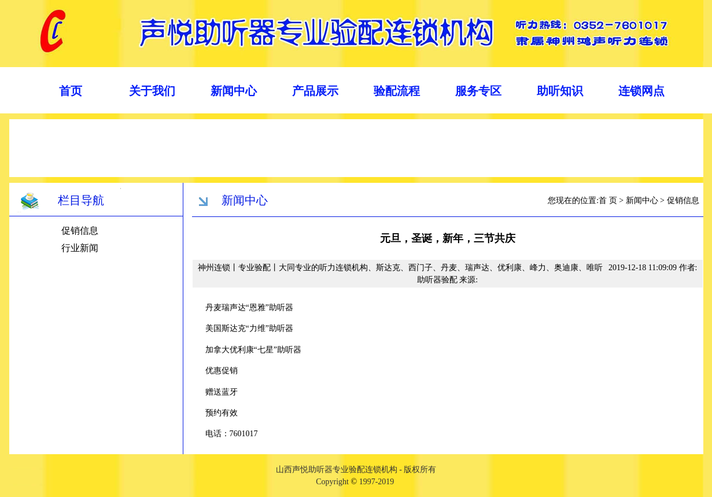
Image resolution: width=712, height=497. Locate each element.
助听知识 (560, 90)
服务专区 (478, 90)
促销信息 (79, 230)
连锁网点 (641, 90)
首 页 (608, 200)
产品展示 (315, 90)
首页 (70, 90)
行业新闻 (79, 248)
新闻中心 (234, 90)
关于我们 (152, 90)
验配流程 (397, 90)
